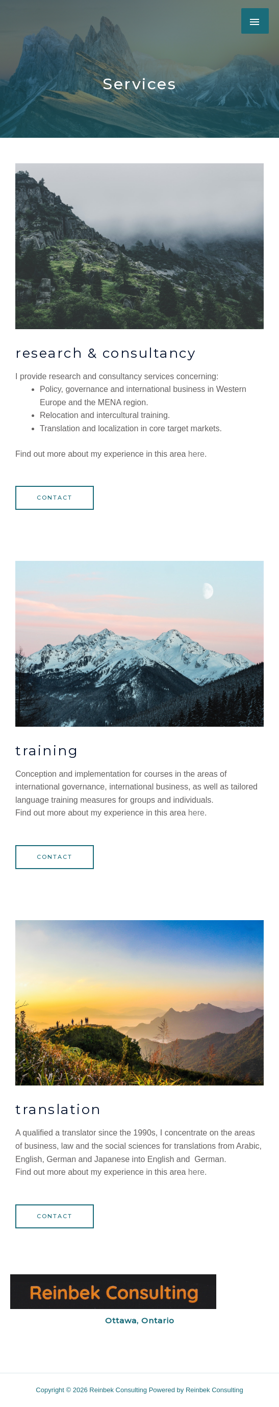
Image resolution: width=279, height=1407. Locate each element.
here (196, 454)
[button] (54, 498)
